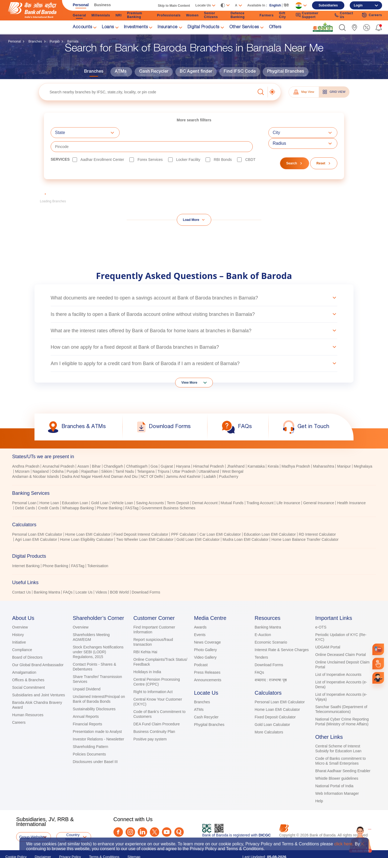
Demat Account (205, 489)
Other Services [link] (244, 27)
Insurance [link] (168, 27)
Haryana (183, 452)
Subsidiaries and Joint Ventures (38, 681)
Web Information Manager (337, 779)
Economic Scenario (271, 628)
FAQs (67, 578)
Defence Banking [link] (238, 15)
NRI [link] (119, 15)
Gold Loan (100, 489)
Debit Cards (25, 494)
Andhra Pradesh (25, 452)
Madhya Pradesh (296, 452)
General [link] (79, 15)
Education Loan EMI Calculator (270, 520)
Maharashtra (323, 452)
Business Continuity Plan (154, 717)
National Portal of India (334, 772)
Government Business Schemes (168, 494)
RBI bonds (223, 145)
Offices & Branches (28, 666)
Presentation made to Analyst (97, 717)
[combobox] (85, 132)
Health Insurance (351, 489)
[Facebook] (118, 818)
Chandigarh (113, 452)
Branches (35, 41)
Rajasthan (89, 457)
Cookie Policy (16, 843)
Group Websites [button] (32, 823)
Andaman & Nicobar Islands (35, 462)
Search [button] (291, 149)
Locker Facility (188, 145)
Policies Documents (89, 740)
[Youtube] (166, 818)
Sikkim (106, 457)
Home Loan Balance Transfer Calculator (304, 525)
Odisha (58, 457)
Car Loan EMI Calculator (220, 520)
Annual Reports (86, 702)
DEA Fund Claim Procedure (156, 710)
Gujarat (167, 452)
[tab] (194, 442)
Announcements (207, 666)
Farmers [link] (266, 15)
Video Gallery (205, 643)
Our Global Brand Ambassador (38, 651)
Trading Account (260, 489)
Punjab (55, 41)
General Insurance (318, 489)
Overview (20, 613)
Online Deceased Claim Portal (340, 640)
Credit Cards (48, 494)
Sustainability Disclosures (94, 695)
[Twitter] (154, 818)
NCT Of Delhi (152, 462)
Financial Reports (87, 710)
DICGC (265, 821)
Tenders (261, 643)
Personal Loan (24, 489)
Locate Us (83, 578)
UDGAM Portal (327, 633)
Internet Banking (26, 552)
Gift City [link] (282, 15)
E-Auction (263, 621)
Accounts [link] (82, 27)
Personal (14, 41)
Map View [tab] (303, 91)
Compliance (22, 636)
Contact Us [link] (344, 15)
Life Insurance (288, 489)
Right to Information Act (153, 678)
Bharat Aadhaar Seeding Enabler (342, 757)
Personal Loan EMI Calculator (37, 520)
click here (343, 844)
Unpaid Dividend (87, 675)
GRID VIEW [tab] (334, 92)
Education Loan (75, 489)
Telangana (146, 457)
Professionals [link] (169, 15)
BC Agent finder (196, 72)
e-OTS (320, 613)
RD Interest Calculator (317, 520)
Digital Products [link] (203, 27)
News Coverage (207, 628)
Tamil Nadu (124, 457)
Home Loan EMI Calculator (87, 520)
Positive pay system (150, 725)
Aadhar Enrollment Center (102, 145)
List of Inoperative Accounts (338, 660)
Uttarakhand (209, 457)
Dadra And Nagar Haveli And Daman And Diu (100, 462)
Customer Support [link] (307, 15)
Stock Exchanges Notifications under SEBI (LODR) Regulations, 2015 (98, 638)
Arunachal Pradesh (58, 452)
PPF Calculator (183, 520)
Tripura (163, 457)
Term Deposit (178, 489)
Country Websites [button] (73, 823)
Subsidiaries (328, 5)
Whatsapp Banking (78, 494)
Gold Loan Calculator (272, 710)
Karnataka (256, 452)
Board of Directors (27, 643)
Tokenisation (97, 552)
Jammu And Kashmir (183, 462)
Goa (154, 452)
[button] (342, 27)
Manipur (344, 452)
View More (189, 368)
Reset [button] (320, 149)
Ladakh (210, 462)
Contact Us (21, 578)
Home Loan (49, 489)
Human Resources (27, 701)
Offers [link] (275, 27)
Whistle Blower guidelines (336, 764)
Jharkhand (235, 452)
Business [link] (102, 5)
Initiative (19, 628)
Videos (101, 578)
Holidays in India (147, 658)
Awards (200, 613)
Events (200, 621)
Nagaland (41, 457)
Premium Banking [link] (134, 15)
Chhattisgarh (136, 452)
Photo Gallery (205, 636)
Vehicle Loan (122, 489)
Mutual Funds (232, 489)
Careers (19, 708)
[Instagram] (130, 818)
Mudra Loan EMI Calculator (245, 525)
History (18, 621)
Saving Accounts (150, 489)
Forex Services (149, 145)
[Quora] (179, 818)
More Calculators (269, 718)
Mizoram (22, 457)
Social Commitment (28, 673)
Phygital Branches (285, 72)
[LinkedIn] (142, 818)
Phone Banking (109, 494)
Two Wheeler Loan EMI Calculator (144, 525)
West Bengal (232, 457)
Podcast (201, 651)
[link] (323, 27)
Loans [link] (108, 27)
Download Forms (146, 578)
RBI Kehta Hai (145, 638)
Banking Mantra (47, 578)
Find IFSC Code (240, 72)
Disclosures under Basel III (95, 748)
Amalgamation (24, 658)
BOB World (119, 578)
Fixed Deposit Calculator (275, 703)
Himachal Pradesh (208, 452)
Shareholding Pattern (90, 732)
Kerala (273, 452)
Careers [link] (372, 15)
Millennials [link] (101, 15)
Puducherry (228, 462)
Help (319, 787)
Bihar (96, 452)
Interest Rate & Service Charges (282, 636)
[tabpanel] (194, 458)
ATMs (121, 72)
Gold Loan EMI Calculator (198, 525)
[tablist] (194, 508)
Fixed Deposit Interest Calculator (140, 520)
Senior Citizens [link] (211, 15)
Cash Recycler (153, 72)
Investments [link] (136, 27)
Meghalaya (363, 452)
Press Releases (207, 658)
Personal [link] (81, 5)
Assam (83, 452)
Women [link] (192, 15)
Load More (191, 206)
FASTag (131, 494)
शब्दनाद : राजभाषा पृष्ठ (271, 666)
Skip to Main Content (174, 6)
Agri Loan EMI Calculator (36, 525)
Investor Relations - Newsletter (98, 725)
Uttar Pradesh (183, 457)
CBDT (250, 145)
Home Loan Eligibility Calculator (86, 525)
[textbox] (147, 91)
